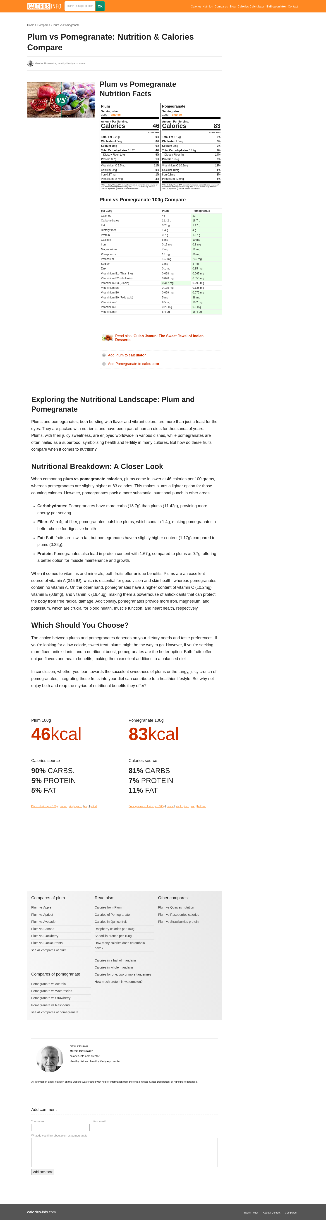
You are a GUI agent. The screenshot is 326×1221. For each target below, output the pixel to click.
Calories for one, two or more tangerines (123, 974)
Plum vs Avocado (43, 921)
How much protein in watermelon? (119, 981)
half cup (201, 806)
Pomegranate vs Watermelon (51, 991)
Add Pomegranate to (133, 364)
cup (86, 806)
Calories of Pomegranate (112, 914)
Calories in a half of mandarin (115, 960)
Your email (99, 1121)
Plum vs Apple (41, 907)
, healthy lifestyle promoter (60, 63)
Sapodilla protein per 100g (113, 936)
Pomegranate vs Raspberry (50, 1005)
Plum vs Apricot (42, 914)
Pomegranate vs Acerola (48, 984)
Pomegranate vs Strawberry (51, 998)
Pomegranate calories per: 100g (147, 806)
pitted (94, 806)
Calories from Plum (108, 907)
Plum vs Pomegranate (66, 25)
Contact (293, 6)
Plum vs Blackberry (44, 936)
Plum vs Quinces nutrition (176, 907)
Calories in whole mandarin (114, 967)
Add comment (43, 1172)
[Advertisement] (61, 166)
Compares (221, 6)
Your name (37, 1121)
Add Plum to (127, 355)
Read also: (159, 338)
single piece (75, 806)
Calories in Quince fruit (111, 921)
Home (30, 25)
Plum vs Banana (42, 929)
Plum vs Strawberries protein (178, 921)
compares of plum (53, 950)
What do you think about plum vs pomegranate (59, 1135)
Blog (232, 6)
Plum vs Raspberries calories (178, 914)
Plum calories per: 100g (44, 806)
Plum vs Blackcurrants (46, 943)
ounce (63, 806)
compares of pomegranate (59, 1012)
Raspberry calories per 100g (114, 929)
